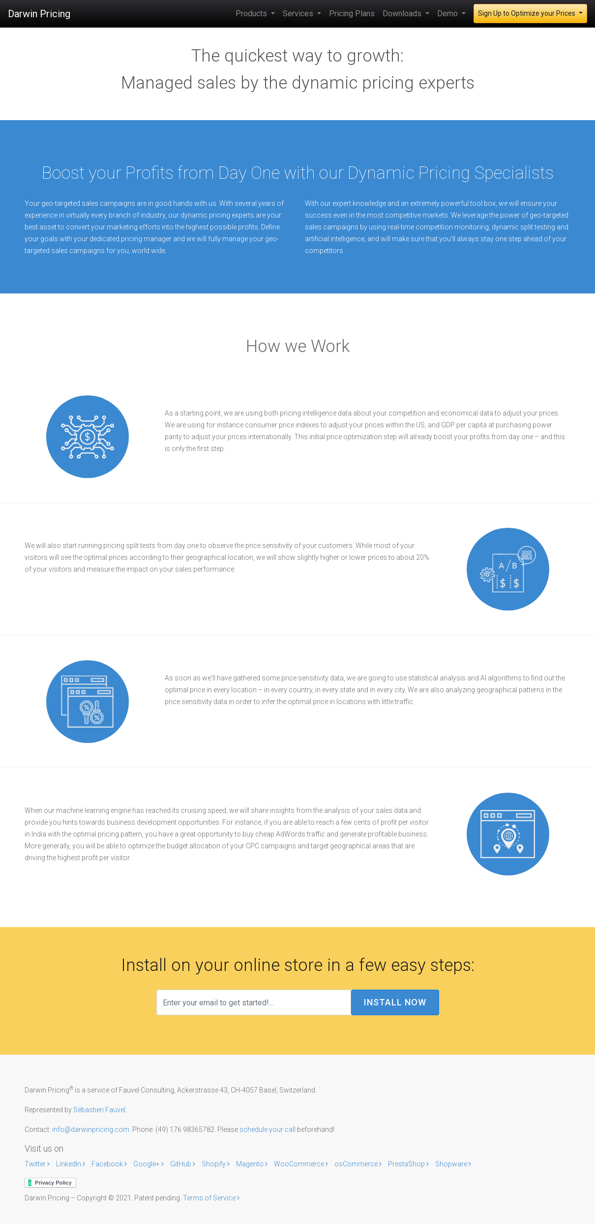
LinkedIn (71, 1164)
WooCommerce (301, 1164)
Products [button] (252, 13)
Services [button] (299, 13)
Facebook (109, 1164)
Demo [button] (448, 13)
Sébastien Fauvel (99, 1110)
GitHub (183, 1164)
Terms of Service (211, 1198)
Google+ (149, 1164)
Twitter (38, 1164)
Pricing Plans (352, 13)
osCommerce (358, 1164)
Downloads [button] (403, 13)
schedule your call (267, 1129)
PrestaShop (409, 1164)
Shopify (216, 1164)
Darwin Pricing (39, 14)
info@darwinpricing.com (90, 1129)
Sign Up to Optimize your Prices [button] (527, 13)
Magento (252, 1164)
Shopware (453, 1164)
